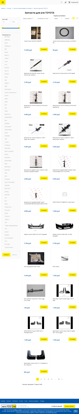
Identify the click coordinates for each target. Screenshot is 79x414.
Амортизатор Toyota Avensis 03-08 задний (64, 73)
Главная (3, 401)
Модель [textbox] (67, 18)
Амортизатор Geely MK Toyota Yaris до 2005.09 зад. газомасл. (34, 74)
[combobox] (28, 18)
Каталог (9, 401)
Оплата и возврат (33, 401)
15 (58, 379)
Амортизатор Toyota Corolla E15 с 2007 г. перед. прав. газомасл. (63, 138)
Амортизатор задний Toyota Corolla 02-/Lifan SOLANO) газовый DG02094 (36, 170)
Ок (75, 411)
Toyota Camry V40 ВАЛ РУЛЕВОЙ (32, 41)
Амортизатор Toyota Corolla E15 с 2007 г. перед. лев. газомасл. (35, 138)
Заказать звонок (69, 406)
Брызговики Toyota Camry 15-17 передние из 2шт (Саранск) (36, 364)
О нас (26, 401)
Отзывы (42, 401)
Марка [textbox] (56, 18)
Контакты (15, 401)
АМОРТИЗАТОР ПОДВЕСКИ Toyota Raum (64, 202)
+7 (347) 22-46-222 (56, 406)
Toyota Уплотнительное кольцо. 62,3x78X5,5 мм (64, 41)
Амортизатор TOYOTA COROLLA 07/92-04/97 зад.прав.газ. (64, 106)
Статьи (21, 401)
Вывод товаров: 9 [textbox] (28, 18)
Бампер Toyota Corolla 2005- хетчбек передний (62, 235)
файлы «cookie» (18, 410)
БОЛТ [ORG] (56, 266)
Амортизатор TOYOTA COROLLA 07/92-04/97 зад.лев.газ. (36, 106)
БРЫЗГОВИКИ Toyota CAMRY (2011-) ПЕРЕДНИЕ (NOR (33, 331)
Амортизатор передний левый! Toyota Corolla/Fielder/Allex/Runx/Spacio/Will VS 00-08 (35, 202)
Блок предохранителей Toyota (32, 266)
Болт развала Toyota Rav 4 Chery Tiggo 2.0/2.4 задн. (34, 299)
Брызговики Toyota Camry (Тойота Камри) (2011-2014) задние (64, 331)
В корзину (44, 49)
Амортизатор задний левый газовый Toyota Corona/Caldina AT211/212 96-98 (64, 170)
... (55, 379)
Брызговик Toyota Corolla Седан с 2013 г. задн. (63, 299)
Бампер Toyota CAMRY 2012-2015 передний (35, 234)
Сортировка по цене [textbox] (42, 18)
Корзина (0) (74, 2)
